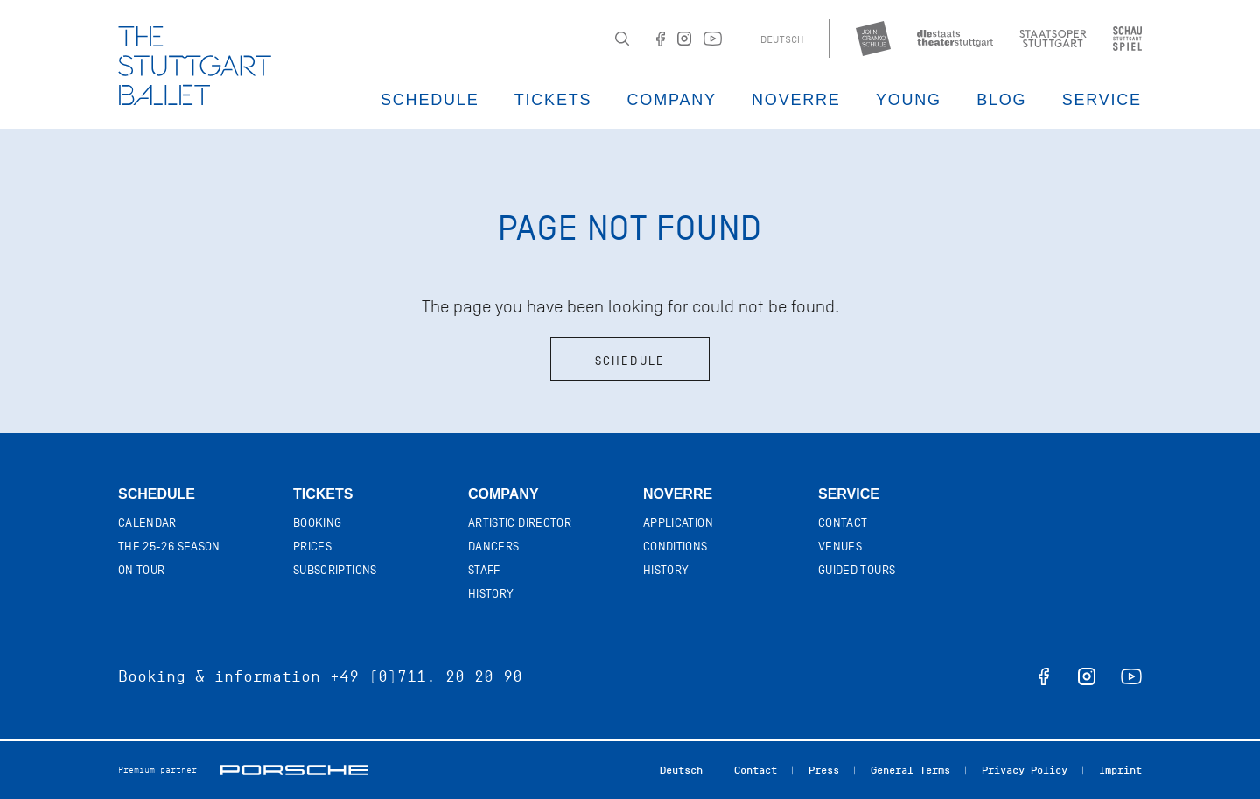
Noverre (796, 100)
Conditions (675, 546)
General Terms (910, 770)
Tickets (553, 100)
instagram (1087, 676)
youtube (1131, 676)
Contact (842, 522)
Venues (840, 546)
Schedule (430, 100)
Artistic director (519, 522)
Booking (317, 522)
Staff (484, 570)
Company (672, 100)
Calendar (147, 522)
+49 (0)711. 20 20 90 (426, 676)
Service (1102, 100)
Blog (1001, 100)
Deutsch (781, 39)
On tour (141, 570)
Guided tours (856, 570)
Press (823, 770)
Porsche (294, 770)
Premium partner (157, 769)
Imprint (1120, 770)
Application (678, 522)
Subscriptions (335, 570)
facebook (1044, 676)
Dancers (493, 546)
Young (909, 100)
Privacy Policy (1025, 770)
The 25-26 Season (169, 546)
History (491, 593)
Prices (312, 546)
